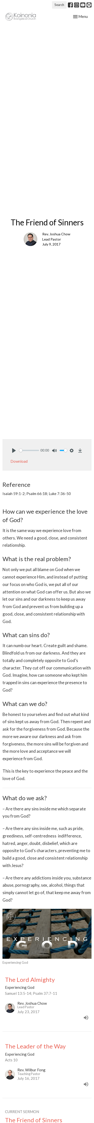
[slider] (29, 450)
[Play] (14, 451)
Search (59, 5)
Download (19, 461)
